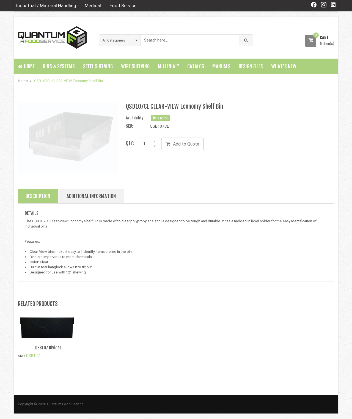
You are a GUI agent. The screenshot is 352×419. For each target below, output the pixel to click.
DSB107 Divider (48, 347)
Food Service (122, 5)
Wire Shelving (135, 66)
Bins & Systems (59, 66)
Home (23, 80)
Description (38, 196)
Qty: (130, 143)
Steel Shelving (98, 66)
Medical (93, 5)
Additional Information (91, 196)
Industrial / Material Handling (46, 5)
